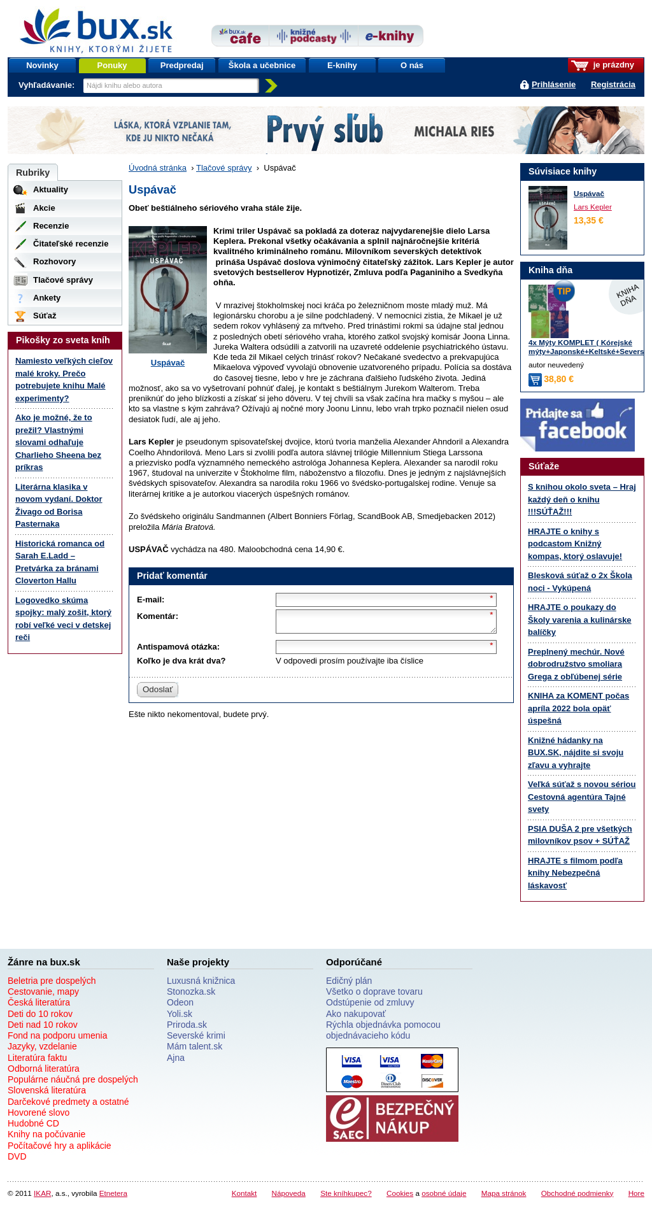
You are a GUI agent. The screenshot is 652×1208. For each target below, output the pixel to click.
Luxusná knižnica (201, 981)
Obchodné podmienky (577, 1193)
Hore (636, 1193)
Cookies (399, 1193)
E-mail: (150, 599)
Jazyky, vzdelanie (42, 1046)
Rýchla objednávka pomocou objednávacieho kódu (383, 1030)
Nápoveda (289, 1193)
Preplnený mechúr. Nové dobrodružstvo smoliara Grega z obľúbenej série (576, 664)
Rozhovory (54, 261)
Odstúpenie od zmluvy (370, 1002)
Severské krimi (196, 1035)
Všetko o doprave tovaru (374, 991)
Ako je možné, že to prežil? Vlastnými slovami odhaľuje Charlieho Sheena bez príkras (58, 442)
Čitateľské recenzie (70, 243)
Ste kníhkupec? (346, 1193)
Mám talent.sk (194, 1046)
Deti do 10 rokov (40, 1014)
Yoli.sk (179, 1014)
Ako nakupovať (356, 1014)
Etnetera (113, 1193)
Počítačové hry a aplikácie (59, 1145)
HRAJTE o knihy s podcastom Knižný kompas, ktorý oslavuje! (575, 544)
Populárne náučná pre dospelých (73, 1079)
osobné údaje (444, 1193)
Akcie (44, 208)
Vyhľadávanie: (47, 85)
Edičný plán (349, 981)
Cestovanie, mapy (43, 991)
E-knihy (342, 65)
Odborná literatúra (44, 1068)
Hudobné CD (33, 1123)
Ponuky (112, 65)
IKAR (42, 1193)
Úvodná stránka (158, 168)
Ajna (176, 1058)
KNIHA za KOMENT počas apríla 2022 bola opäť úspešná (578, 708)
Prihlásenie (554, 84)
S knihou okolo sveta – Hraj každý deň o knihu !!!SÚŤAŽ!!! (582, 499)
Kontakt (244, 1193)
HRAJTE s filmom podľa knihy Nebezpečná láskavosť (575, 873)
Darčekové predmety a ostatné (68, 1102)
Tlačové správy (224, 168)
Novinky (42, 65)
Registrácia (613, 84)
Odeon (180, 1002)
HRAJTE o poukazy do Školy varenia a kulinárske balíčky (580, 619)
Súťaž (45, 315)
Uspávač (168, 362)
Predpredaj (182, 65)
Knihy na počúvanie (46, 1134)
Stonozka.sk (191, 991)
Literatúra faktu (37, 1058)
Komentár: (157, 616)
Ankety (46, 297)
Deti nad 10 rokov (43, 1025)
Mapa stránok (504, 1193)
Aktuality (50, 189)
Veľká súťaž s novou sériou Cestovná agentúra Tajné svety (581, 796)
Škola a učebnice (262, 65)
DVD (17, 1156)
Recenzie (51, 226)
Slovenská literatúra (47, 1090)
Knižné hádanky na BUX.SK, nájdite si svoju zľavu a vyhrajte (575, 752)
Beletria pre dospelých (52, 981)
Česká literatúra (39, 1002)
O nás (411, 65)
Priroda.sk (187, 1025)
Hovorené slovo (38, 1112)
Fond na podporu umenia (57, 1035)
